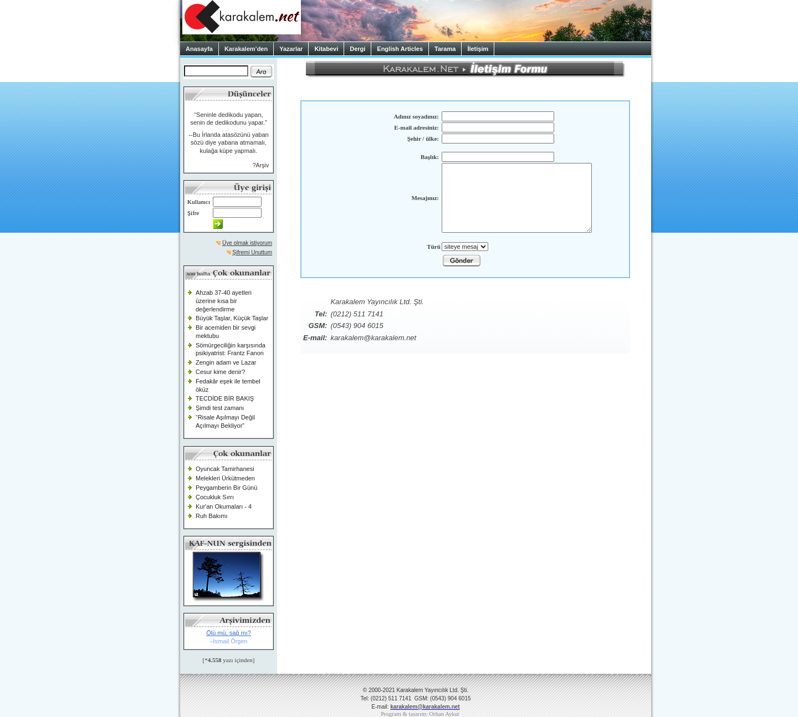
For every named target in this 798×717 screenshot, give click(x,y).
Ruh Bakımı (211, 516)
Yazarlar (291, 48)
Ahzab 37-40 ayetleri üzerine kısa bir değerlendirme (224, 300)
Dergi (357, 48)
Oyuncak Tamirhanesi (225, 468)
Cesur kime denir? (220, 371)
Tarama (445, 48)
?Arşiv (261, 165)
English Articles (400, 48)
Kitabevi (326, 48)
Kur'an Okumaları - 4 (224, 506)
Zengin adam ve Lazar (226, 362)
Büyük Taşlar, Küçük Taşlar (232, 318)
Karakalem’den (246, 48)
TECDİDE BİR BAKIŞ (225, 398)
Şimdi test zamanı (220, 407)
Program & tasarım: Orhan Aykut (420, 714)
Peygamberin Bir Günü (226, 487)
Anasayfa (199, 48)
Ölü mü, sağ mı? (228, 632)
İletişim (477, 48)
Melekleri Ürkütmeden (225, 478)
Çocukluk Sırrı (215, 497)
